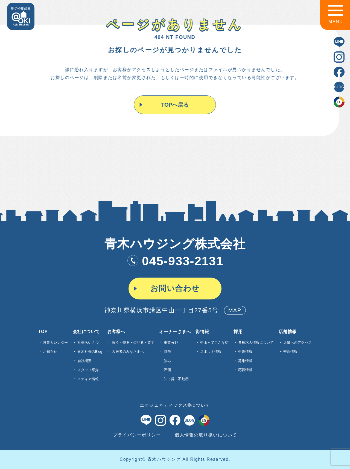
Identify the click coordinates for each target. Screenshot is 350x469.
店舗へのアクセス (297, 342)
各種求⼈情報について (256, 342)
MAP (234, 310)
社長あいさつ (88, 342)
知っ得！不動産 (176, 379)
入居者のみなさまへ (128, 351)
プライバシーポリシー (137, 435)
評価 (167, 370)
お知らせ (50, 351)
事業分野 (171, 342)
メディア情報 (88, 379)
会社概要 (84, 361)
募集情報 (245, 361)
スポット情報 (210, 351)
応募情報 (245, 370)
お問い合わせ (175, 288)
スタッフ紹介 (88, 370)
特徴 (167, 351)
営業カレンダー (55, 342)
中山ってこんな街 (214, 342)
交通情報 (290, 351)
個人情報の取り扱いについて (206, 435)
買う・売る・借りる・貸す (133, 342)
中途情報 (245, 351)
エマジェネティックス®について (175, 405)
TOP (43, 332)
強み (167, 361)
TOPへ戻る (174, 105)
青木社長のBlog (89, 351)
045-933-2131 (175, 261)
